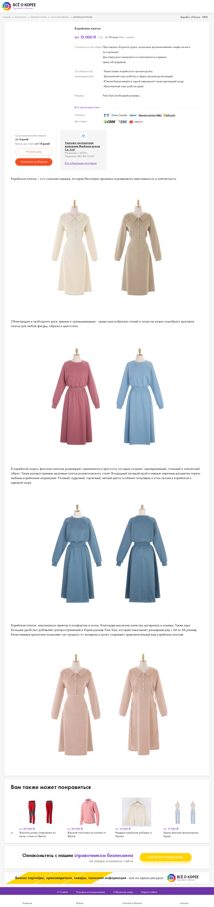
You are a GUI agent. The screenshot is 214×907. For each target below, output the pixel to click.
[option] (35, 817)
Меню (80, 903)
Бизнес (184, 903)
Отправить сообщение (33, 161)
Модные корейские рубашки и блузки (179, 817)
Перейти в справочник (166, 857)
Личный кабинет (132, 903)
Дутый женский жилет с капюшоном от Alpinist (35, 817)
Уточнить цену (34, 151)
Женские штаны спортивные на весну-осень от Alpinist (83, 817)
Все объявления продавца (81, 163)
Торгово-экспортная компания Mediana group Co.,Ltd (82, 146)
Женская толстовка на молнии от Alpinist (131, 817)
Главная (27, 903)
